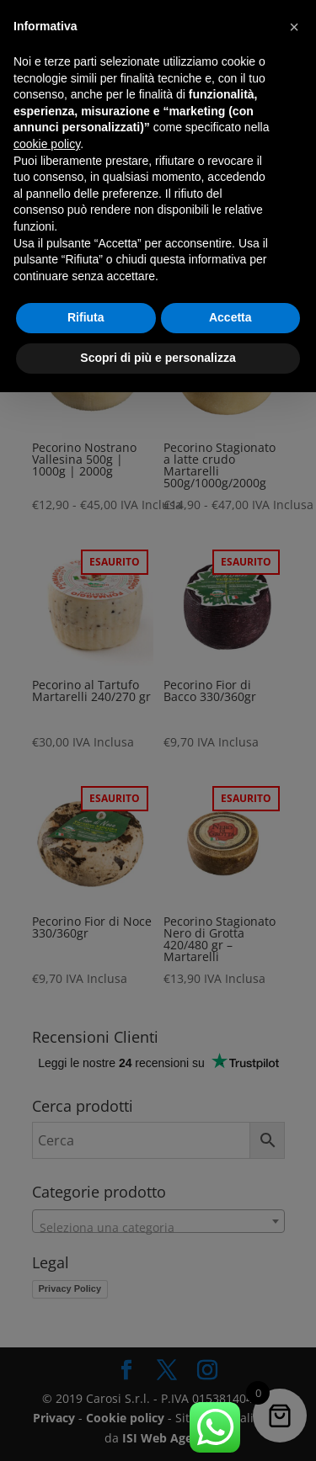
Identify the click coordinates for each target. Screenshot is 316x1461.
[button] (294, 26)
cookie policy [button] (46, 144)
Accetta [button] (230, 317)
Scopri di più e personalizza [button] (157, 357)
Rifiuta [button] (85, 317)
